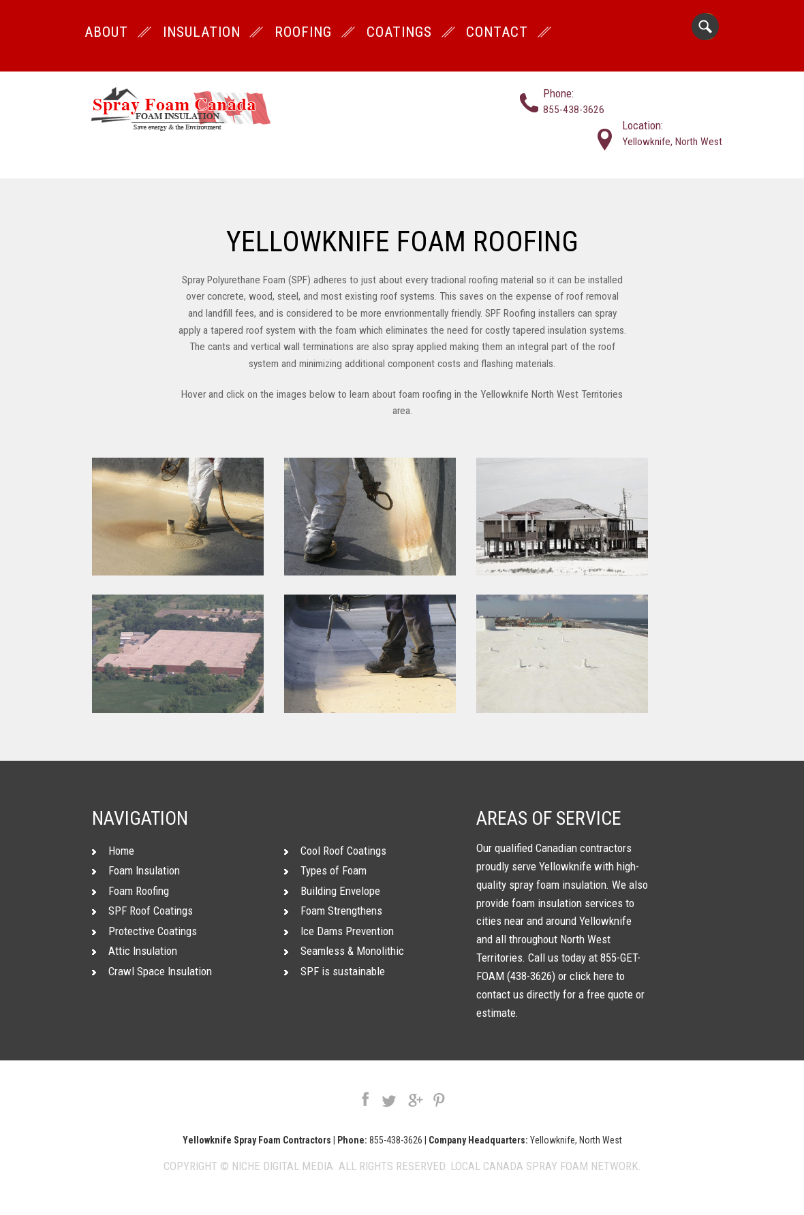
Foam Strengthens (333, 910)
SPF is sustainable (334, 971)
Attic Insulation (134, 951)
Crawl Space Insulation (152, 971)
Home (113, 850)
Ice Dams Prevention (339, 931)
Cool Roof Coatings (335, 850)
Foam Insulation (136, 870)
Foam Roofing (130, 891)
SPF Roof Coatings (142, 910)
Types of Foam (325, 870)
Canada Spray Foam (535, 1166)
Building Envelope (332, 891)
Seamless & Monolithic (344, 951)
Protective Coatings (144, 931)
